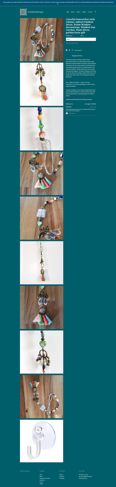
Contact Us (42, 480)
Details (68, 56)
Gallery (84, 12)
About (73, 12)
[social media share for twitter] (69, 50)
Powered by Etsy (83, 478)
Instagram (61, 478)
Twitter (61, 475)
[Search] (95, 12)
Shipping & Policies (77, 56)
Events (78, 12)
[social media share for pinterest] (72, 50)
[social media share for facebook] (66, 50)
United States (76, 36)
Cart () (90, 12)
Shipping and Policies (45, 478)
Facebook (61, 476)
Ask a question (78, 50)
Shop (68, 12)
